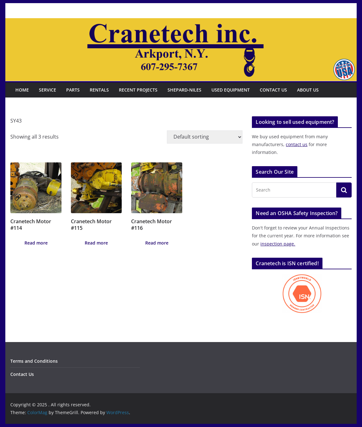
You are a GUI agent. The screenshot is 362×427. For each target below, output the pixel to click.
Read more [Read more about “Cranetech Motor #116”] (156, 243)
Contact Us (273, 90)
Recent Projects (138, 90)
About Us (308, 90)
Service (47, 90)
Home (22, 90)
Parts (73, 90)
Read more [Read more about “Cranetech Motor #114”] (36, 243)
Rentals (99, 90)
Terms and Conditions (34, 361)
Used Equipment (230, 90)
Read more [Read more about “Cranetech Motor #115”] (96, 243)
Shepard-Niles (184, 90)
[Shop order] (204, 137)
